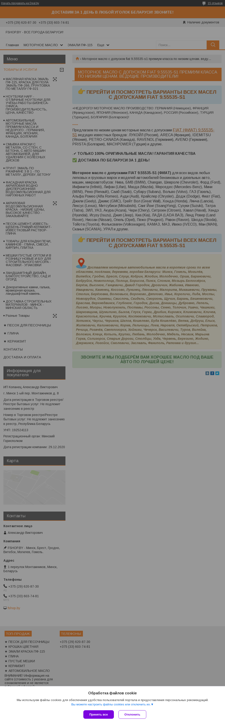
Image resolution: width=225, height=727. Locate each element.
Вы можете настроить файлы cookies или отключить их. (111, 704)
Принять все (98, 714)
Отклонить (132, 714)
